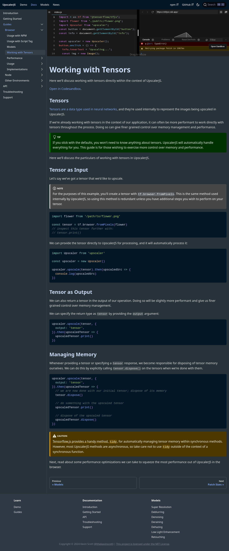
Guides (7, 24)
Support (8, 97)
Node (8, 75)
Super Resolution (161, 507)
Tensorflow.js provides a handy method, (85, 441)
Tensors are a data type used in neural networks (83, 109)
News (56, 4)
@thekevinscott (104, 544)
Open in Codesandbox (65, 89)
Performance (14, 58)
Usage (10, 63)
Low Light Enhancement (165, 532)
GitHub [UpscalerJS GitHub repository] (187, 4)
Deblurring (157, 512)
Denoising (157, 517)
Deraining (157, 522)
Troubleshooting (13, 91)
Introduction (10, 13)
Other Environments (17, 80)
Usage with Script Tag (20, 41)
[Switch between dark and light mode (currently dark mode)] (197, 4)
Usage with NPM (17, 35)
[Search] (214, 4)
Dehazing (157, 527)
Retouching (158, 537)
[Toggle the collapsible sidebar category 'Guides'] (41, 24)
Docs (34, 4)
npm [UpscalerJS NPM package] (174, 4)
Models (45, 4)
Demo (23, 4)
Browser (10, 30)
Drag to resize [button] (138, 54)
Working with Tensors (20, 52)
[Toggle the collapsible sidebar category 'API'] (41, 86)
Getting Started (12, 18)
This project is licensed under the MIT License (142, 544)
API (5, 86)
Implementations (17, 69)
